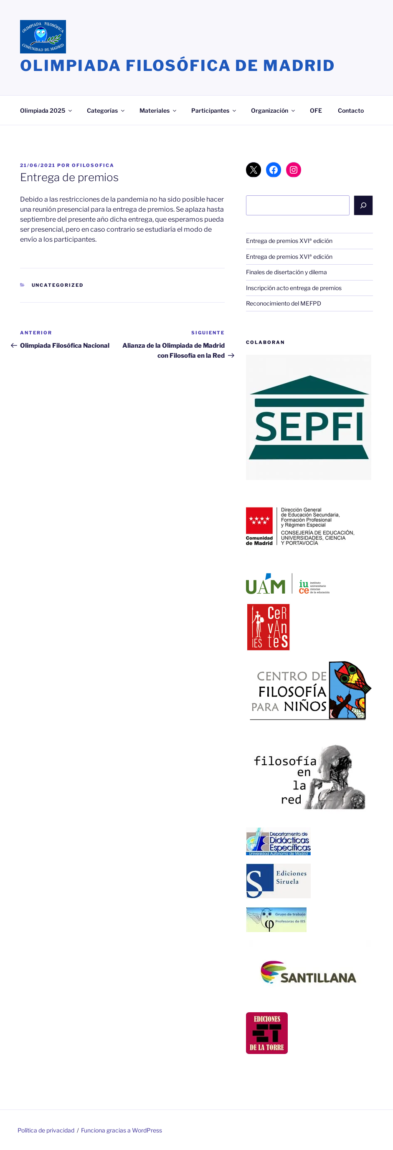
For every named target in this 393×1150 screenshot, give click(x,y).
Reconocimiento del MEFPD (283, 303)
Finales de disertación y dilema (286, 271)
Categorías (106, 110)
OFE (316, 110)
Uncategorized (58, 285)
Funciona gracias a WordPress (121, 1130)
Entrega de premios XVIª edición (289, 240)
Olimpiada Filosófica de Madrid (177, 65)
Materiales (158, 110)
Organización (273, 110)
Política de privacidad (46, 1130)
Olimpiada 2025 (46, 110)
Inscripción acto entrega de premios (294, 287)
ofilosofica (93, 165)
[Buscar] (363, 205)
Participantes (214, 110)
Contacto (351, 110)
